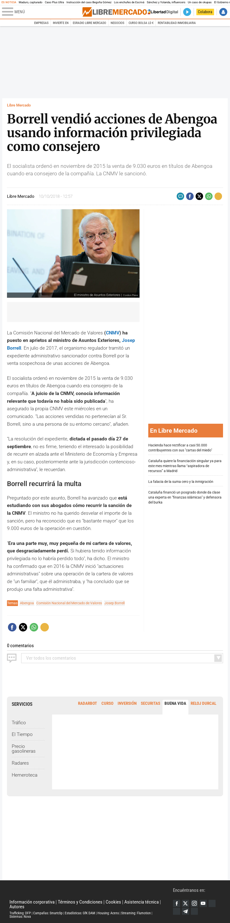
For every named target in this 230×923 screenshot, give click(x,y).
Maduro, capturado (30, 2)
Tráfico (19, 722)
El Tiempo (22, 734)
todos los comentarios (51, 658)
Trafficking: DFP (20, 913)
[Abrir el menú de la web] (41, 11)
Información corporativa (32, 902)
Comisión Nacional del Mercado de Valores (69, 603)
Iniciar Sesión (223, 12)
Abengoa (27, 603)
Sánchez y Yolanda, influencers (166, 2)
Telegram (185, 911)
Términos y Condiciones (80, 902)
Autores (16, 907)
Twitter (185, 903)
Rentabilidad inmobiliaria (177, 23)
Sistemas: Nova (20, 917)
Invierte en (61, 23)
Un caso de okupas (200, 2)
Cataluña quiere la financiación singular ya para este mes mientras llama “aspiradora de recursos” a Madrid (185, 466)
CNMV (112, 333)
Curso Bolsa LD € (141, 23)
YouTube (203, 903)
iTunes (194, 911)
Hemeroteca (24, 775)
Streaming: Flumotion (136, 913)
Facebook (176, 903)
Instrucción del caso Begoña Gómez (89, 2)
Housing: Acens (108, 913)
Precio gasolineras (24, 748)
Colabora (205, 11)
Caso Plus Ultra (54, 2)
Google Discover (212, 903)
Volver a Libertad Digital (162, 12)
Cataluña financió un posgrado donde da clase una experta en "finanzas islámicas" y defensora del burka (185, 497)
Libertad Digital (91, 890)
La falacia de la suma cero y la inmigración (180, 482)
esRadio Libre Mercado (89, 23)
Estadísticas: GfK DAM (80, 913)
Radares (20, 763)
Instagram (194, 903)
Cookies (113, 902)
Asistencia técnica (141, 902)
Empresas (41, 23)
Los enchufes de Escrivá (129, 2)
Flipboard (176, 911)
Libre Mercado (19, 105)
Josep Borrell (114, 603)
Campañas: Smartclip (48, 913)
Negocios (117, 23)
